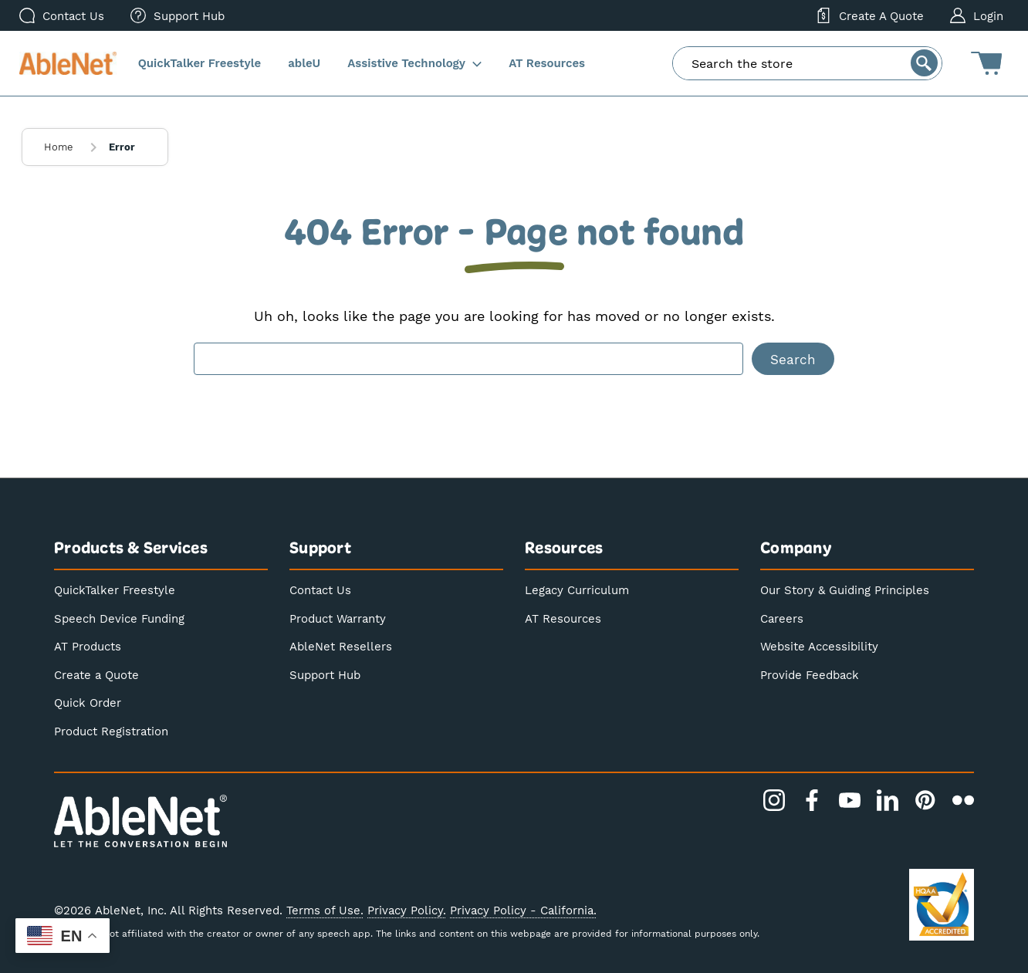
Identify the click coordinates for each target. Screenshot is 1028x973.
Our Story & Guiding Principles (844, 589)
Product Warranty (337, 618)
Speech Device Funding (119, 618)
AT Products (87, 645)
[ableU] (304, 64)
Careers (781, 618)
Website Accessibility (819, 645)
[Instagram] (774, 800)
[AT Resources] (547, 64)
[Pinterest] (925, 800)
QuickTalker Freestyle (114, 589)
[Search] (924, 62)
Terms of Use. (325, 909)
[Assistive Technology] (414, 64)
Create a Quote (96, 674)
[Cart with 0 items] (986, 63)
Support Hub (324, 674)
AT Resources (563, 618)
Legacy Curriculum (577, 589)
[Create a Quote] (870, 15)
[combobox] (807, 63)
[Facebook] (812, 800)
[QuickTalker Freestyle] (199, 64)
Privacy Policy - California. (523, 909)
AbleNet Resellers (340, 645)
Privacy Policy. (406, 909)
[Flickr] (963, 800)
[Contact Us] (61, 15)
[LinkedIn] (887, 800)
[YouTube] (850, 800)
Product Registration (111, 730)
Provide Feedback (809, 674)
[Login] (976, 15)
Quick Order (87, 702)
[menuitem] (177, 15)
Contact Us (320, 589)
